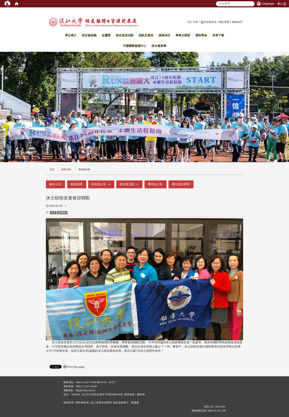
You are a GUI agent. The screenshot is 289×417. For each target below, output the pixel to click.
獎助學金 (201, 35)
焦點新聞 (76, 184)
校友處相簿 (159, 46)
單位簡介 (71, 35)
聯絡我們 (237, 21)
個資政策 (68, 402)
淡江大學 (192, 21)
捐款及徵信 (146, 35)
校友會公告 (98, 184)
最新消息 (66, 169)
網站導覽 (224, 21)
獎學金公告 (155, 184)
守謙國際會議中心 (134, 46)
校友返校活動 (124, 35)
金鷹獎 (106, 35)
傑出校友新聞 (180, 184)
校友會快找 (209, 21)
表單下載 (218, 35)
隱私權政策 (82, 402)
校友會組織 (89, 35)
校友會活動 (127, 184)
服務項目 (164, 35)
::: (185, 21)
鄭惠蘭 (135, 402)
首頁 (52, 169)
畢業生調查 (182, 35)
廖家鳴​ (141, 394)
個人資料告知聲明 (101, 402)
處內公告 (55, 184)
